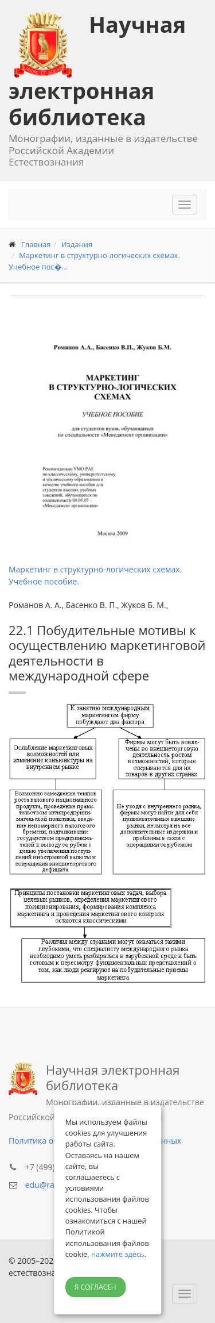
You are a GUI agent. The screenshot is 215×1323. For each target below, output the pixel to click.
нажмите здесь (117, 1254)
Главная (36, 244)
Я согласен (95, 1287)
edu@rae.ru (47, 1184)
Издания (77, 244)
